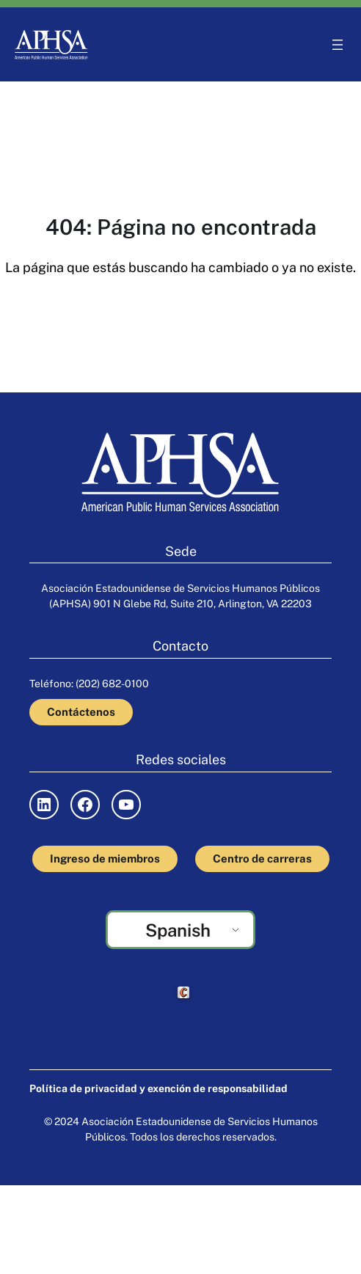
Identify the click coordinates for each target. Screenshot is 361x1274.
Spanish (178, 930)
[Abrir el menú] (337, 45)
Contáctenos (81, 712)
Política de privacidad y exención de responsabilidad (158, 1088)
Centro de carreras (262, 858)
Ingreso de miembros (105, 858)
